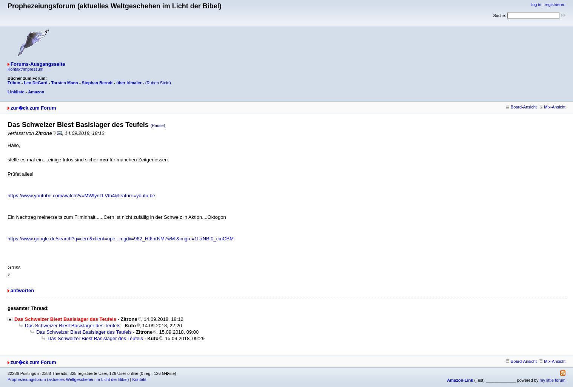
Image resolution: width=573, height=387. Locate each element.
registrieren (555, 4)
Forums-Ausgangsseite (38, 64)
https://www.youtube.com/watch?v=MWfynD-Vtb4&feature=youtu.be (81, 195)
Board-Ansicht (521, 107)
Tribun (14, 82)
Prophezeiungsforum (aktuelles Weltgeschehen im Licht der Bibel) (68, 379)
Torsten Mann (64, 82)
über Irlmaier (129, 82)
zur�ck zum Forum (33, 108)
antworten (22, 290)
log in (536, 4)
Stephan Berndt (97, 82)
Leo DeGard (35, 82)
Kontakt (139, 379)
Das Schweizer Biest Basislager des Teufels (72, 325)
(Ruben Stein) (158, 82)
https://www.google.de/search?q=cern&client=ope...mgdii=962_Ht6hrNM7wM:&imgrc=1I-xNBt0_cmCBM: (121, 238)
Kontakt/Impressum (25, 69)
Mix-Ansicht (552, 107)
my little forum (552, 380)
